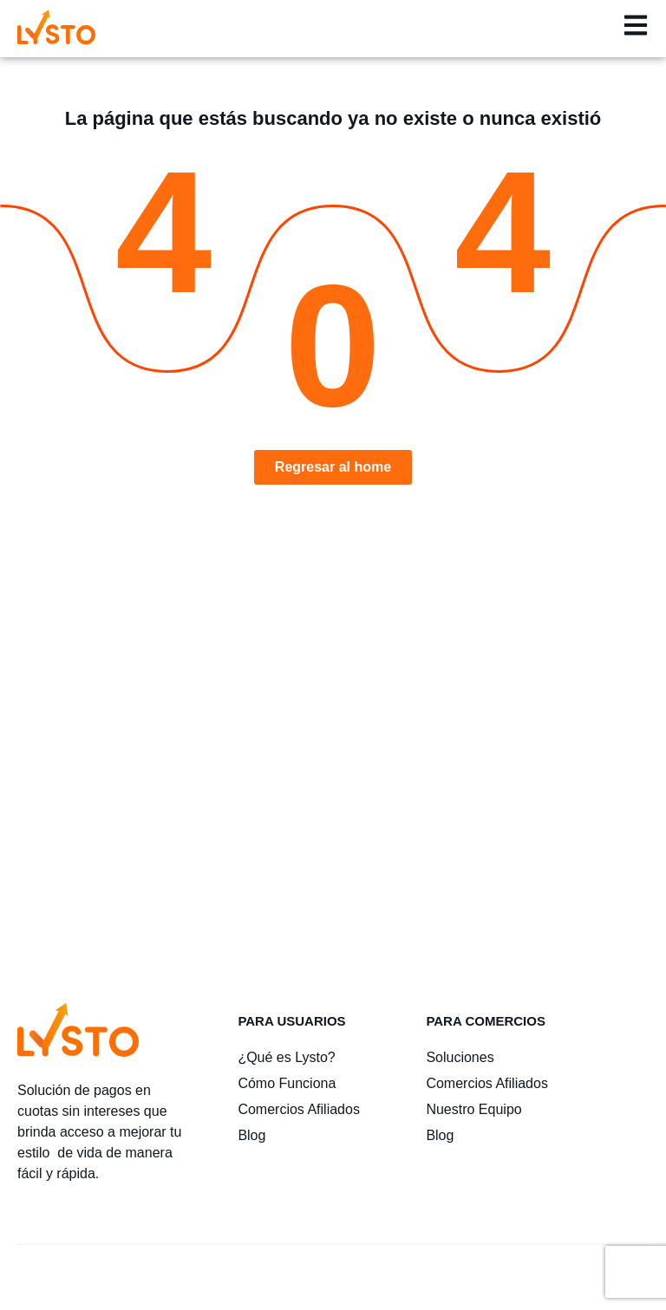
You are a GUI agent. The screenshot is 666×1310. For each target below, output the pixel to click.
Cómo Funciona (287, 1083)
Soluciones (459, 1057)
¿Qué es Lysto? (286, 1057)
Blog (251, 1135)
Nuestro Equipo (473, 1109)
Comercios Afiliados (299, 1109)
